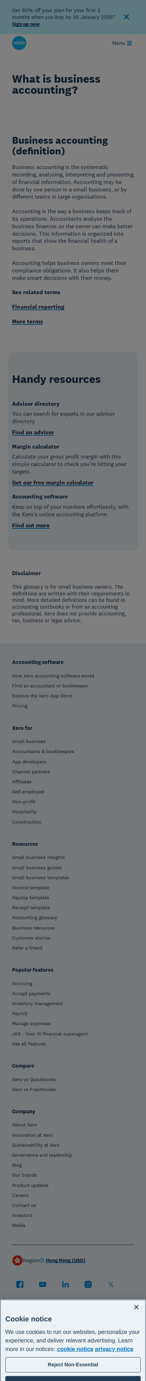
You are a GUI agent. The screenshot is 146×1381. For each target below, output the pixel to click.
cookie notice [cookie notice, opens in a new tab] (75, 1373)
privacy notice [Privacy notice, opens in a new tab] (114, 1373)
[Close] (136, 1331)
